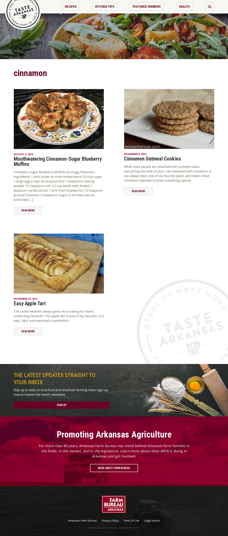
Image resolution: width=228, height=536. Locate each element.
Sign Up (61, 405)
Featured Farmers (147, 6)
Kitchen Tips (104, 6)
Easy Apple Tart (30, 303)
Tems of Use (131, 520)
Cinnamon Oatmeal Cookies (152, 159)
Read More (28, 210)
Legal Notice (152, 520)
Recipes (71, 6)
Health (184, 6)
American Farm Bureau (82, 520)
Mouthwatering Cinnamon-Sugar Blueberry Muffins (58, 161)
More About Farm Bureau (114, 468)
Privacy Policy (110, 520)
